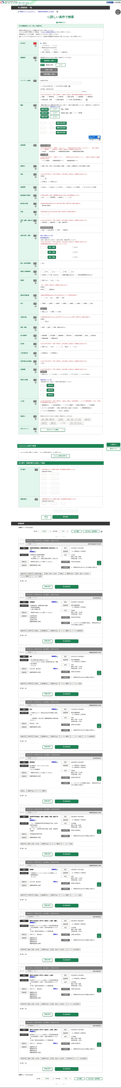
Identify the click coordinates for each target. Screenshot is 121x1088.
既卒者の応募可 (45, 205)
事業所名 (51, 96)
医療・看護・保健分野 (47, 419)
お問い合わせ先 (85, 1083)
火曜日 (50, 303)
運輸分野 (52, 423)
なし (70, 197)
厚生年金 (68, 335)
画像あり (55, 661)
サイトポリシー (43, 1083)
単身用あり (44, 353)
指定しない (44, 280)
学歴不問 (43, 222)
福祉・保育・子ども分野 (73, 419)
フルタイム (46, 45)
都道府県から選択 (49, 60)
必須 (42, 230)
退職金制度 (44, 338)
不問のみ (43, 181)
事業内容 (90, 96)
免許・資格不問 (62, 222)
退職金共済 (54, 338)
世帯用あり (54, 353)
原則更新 (52, 197)
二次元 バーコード (99, 556)
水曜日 (57, 303)
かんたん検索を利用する (49, 32)
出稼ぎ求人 (64, 52)
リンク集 (25, 1083)
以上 (51, 298)
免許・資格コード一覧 (46, 235)
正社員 (43, 151)
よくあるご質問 (75, 1083)
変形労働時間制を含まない (84, 275)
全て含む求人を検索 (60, 86)
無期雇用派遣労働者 (77, 151)
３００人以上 (73, 374)
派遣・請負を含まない (59, 327)
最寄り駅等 (70, 96)
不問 (57, 230)
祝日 (91, 303)
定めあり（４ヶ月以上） (56, 187)
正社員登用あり (56, 405)
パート (55, 45)
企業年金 (92, 335)
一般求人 (43, 43)
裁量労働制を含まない (68, 275)
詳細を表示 (47, 579)
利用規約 (66, 1083)
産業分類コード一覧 (45, 379)
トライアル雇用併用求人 (48, 411)
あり (42, 197)
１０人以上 (53, 374)
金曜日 (70, 303)
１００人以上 (63, 374)
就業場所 (80, 96)
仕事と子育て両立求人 (75, 423)
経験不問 (52, 222)
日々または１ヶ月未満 (89, 187)
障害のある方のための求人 (48, 47)
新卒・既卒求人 (45, 52)
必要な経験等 (60, 99)
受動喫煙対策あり (86, 408)
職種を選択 (44, 109)
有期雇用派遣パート (57, 160)
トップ (19, 5)
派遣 (42, 327)
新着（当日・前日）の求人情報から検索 (52, 166)
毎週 (52, 311)
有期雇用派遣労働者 (63, 151)
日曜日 (84, 303)
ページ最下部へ (118, 12)
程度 (56, 298)
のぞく (75, 247)
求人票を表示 (66, 579)
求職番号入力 (60, 22)
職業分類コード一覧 (55, 106)
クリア (55, 109)
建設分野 (87, 419)
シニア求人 (62, 423)
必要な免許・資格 (46, 99)
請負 (48, 327)
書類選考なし (44, 405)
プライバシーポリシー (56, 1083)
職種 (43, 96)
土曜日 (77, 303)
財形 (86, 335)
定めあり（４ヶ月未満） (73, 187)
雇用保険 (43, 335)
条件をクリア (46, 511)
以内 (62, 298)
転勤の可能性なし (80, 405)
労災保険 (52, 335)
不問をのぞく (53, 181)
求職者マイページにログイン (27, 11)
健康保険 (60, 335)
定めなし (43, 187)
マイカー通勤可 (68, 405)
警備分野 (43, 423)
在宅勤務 (91, 405)
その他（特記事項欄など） (75, 99)
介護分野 (60, 419)
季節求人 (55, 52)
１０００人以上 (84, 374)
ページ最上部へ (118, 1082)
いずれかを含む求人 (46, 86)
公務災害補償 (77, 335)
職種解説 (32, 544)
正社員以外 (51, 151)
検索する (113, 437)
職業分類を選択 (61, 123)
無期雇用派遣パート (71, 160)
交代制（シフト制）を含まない (49, 275)
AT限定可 (64, 230)
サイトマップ (33, 1083)
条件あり (60, 197)
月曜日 (43, 303)
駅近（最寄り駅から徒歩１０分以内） (67, 408)
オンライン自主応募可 (47, 408)
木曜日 (64, 303)
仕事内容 (61, 96)
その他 (58, 311)
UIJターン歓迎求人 (63, 411)
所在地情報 (95, 1083)
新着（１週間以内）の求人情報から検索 (78, 166)
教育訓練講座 (44, 237)
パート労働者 (44, 160)
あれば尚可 (50, 230)
